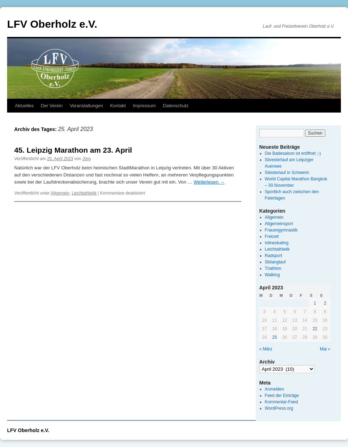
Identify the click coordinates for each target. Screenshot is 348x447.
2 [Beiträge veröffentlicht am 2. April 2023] (325, 303)
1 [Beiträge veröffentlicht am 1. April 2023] (315, 303)
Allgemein (60, 193)
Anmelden (274, 389)
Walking (272, 274)
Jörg (86, 158)
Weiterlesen (209, 182)
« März (265, 349)
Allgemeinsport (279, 223)
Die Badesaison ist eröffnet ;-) (293, 153)
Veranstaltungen (86, 105)
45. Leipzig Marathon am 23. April (73, 150)
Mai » (325, 349)
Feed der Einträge (282, 395)
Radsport (273, 255)
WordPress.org (279, 408)
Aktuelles (24, 105)
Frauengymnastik (281, 230)
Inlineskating (277, 242)
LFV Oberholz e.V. (52, 24)
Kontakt (118, 105)
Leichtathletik (84, 193)
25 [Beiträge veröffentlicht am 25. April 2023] (274, 337)
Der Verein (51, 105)
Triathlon (273, 268)
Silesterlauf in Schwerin (287, 172)
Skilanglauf (275, 262)
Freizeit (272, 236)
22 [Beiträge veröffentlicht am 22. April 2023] (314, 328)
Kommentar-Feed (281, 401)
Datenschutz (176, 105)
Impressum (144, 105)
